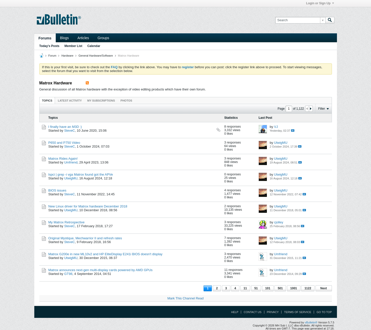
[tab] (47, 100)
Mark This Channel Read (185, 298)
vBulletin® (311, 322)
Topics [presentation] (47, 100)
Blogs (64, 38)
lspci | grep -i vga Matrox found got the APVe (80, 174)
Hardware (67, 55)
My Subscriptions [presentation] (101, 100)
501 (280, 288)
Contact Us (253, 312)
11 (245, 288)
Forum (52, 55)
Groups (103, 38)
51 (256, 288)
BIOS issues (57, 190)
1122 (307, 288)
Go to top (324, 312)
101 (267, 288)
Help (234, 312)
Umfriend (70, 162)
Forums (45, 38)
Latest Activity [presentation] (70, 100)
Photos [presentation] (126, 100)
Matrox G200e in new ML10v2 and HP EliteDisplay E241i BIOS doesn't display (105, 254)
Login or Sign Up (320, 3)
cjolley (278, 222)
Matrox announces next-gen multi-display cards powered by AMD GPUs (100, 270)
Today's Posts (49, 46)
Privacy (273, 312)
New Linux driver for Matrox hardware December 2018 (87, 206)
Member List (73, 46)
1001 (293, 288)
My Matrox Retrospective (66, 222)
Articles (83, 38)
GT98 (68, 274)
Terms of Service (297, 312)
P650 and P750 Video (64, 143)
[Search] (300, 20)
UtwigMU (281, 143)
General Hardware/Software (95, 55)
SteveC (69, 130)
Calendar (93, 46)
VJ (276, 127)
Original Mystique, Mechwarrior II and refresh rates (85, 238)
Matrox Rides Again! (63, 158)
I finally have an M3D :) (65, 127)
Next (323, 288)
